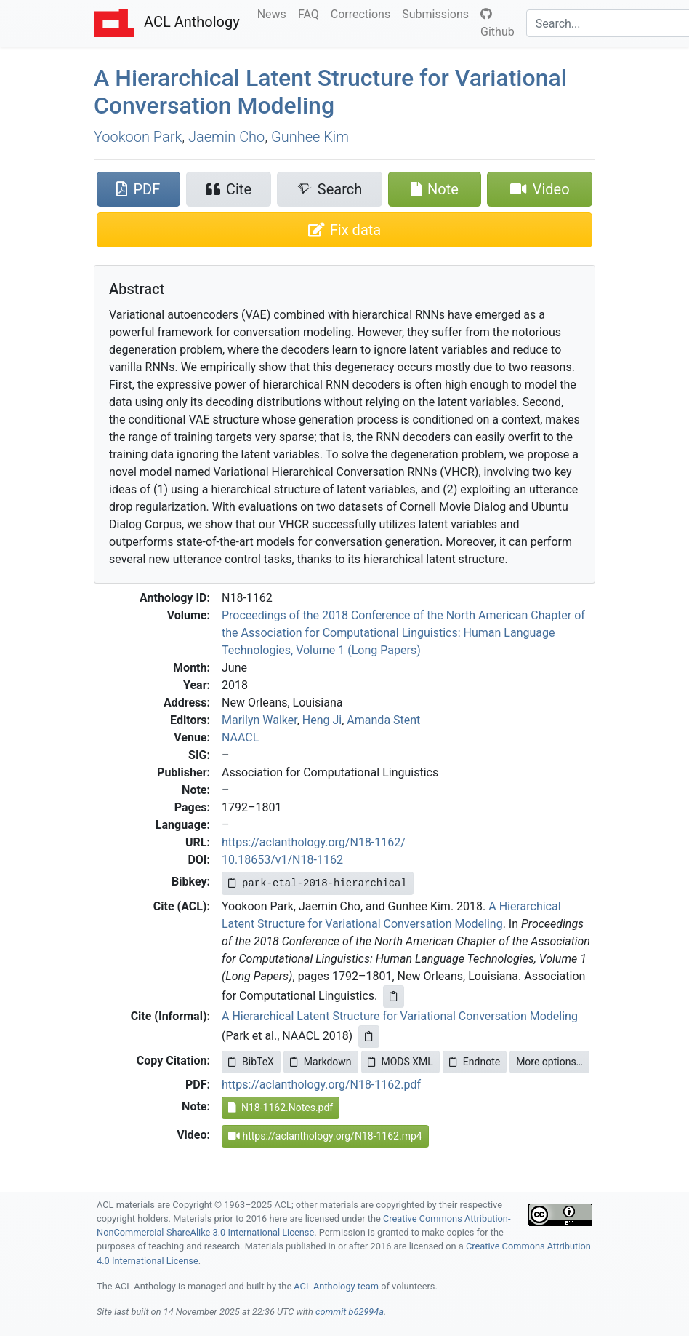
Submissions (438, 13)
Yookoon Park (138, 137)
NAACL (240, 737)
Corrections (363, 13)
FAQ (311, 13)
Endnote (474, 1061)
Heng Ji (322, 720)
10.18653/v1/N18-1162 (282, 860)
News (274, 13)
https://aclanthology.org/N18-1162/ (314, 842)
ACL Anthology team (336, 1286)
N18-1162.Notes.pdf (280, 1107)
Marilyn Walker (259, 720)
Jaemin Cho (226, 137)
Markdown (321, 1061)
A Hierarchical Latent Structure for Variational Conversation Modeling (330, 91)
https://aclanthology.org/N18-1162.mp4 (325, 1136)
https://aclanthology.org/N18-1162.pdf (321, 1085)
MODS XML (400, 1061)
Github (497, 23)
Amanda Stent (383, 720)
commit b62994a (349, 1311)
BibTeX (251, 1061)
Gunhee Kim (310, 137)
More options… (549, 1061)
